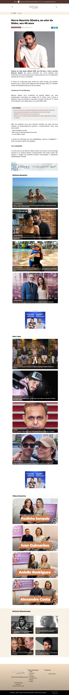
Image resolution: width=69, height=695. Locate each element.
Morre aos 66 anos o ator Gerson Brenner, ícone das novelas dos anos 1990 (34, 110)
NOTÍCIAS (31, 676)
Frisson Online (52, 673)
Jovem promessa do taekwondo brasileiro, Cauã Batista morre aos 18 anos (22, 632)
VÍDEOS (31, 679)
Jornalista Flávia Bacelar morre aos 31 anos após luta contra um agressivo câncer (45, 631)
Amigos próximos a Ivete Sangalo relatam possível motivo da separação (33, 463)
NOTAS (31, 675)
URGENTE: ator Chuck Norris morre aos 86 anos (26, 114)
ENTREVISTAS (33, 678)
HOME (14, 13)
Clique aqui (41, 1)
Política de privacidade (40, 692)
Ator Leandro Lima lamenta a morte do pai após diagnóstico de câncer (46, 653)
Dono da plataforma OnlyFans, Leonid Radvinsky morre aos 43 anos (32, 112)
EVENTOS (31, 673)
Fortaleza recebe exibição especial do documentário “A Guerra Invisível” (33, 302)
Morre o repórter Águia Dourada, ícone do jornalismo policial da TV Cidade (33, 431)
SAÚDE (31, 681)
